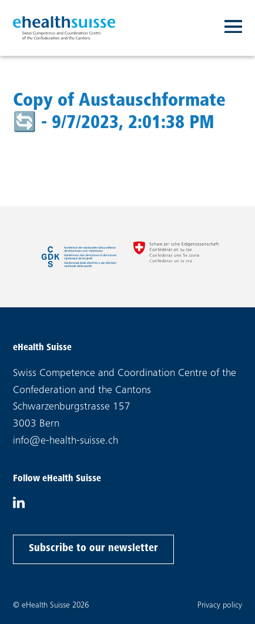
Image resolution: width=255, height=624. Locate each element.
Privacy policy (219, 605)
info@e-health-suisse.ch (65, 441)
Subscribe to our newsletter (93, 547)
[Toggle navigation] (233, 28)
